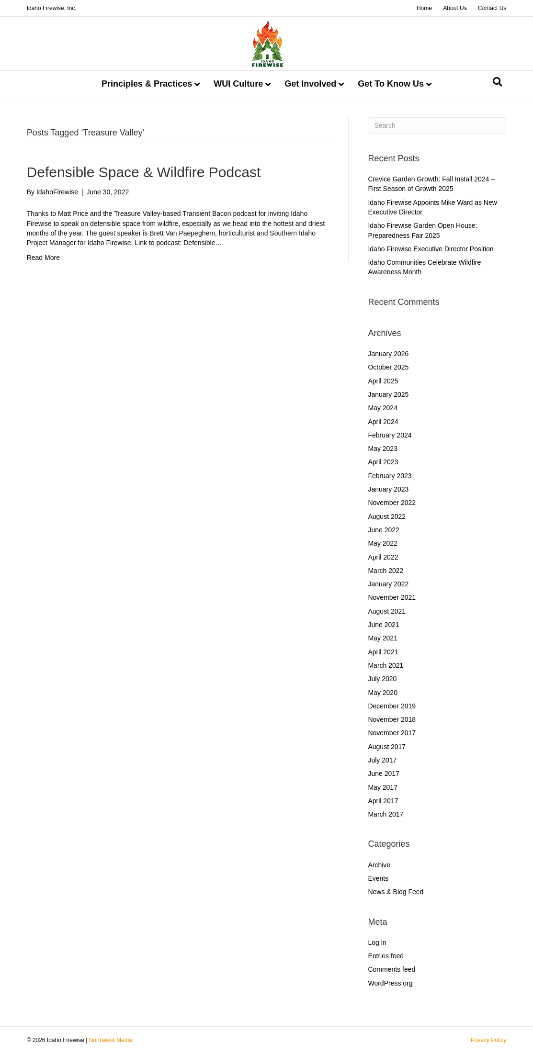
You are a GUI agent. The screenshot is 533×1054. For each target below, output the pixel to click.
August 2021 (387, 611)
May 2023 (382, 448)
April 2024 (383, 422)
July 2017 (382, 760)
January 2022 (388, 584)
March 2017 (385, 814)
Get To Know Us (391, 84)
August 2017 (387, 747)
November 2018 (392, 719)
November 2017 (392, 733)
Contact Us (492, 8)
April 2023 (383, 462)
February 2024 (389, 435)
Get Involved (310, 84)
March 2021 (385, 665)
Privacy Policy (489, 1040)
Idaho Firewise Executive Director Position (430, 249)
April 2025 (383, 381)
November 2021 (392, 597)
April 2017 (383, 801)
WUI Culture (238, 84)
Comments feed (391, 969)
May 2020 (382, 692)
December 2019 (392, 706)
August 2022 (387, 516)
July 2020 (382, 679)
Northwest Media (110, 1040)
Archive (379, 865)
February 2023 (389, 476)
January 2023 (388, 489)
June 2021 (383, 624)
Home (424, 8)
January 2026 (388, 354)
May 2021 (382, 638)
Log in (377, 942)
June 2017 (383, 773)
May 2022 (382, 543)
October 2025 (388, 367)
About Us (454, 8)
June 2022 (383, 530)
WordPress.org (390, 983)
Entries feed (386, 956)
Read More (43, 257)
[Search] (497, 81)
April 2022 (383, 557)
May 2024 (382, 408)
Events (378, 878)
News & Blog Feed (395, 892)
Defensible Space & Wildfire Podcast (144, 172)
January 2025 (388, 394)
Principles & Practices (147, 84)
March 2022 (385, 570)
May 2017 (382, 787)
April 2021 (383, 652)
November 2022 (392, 502)
